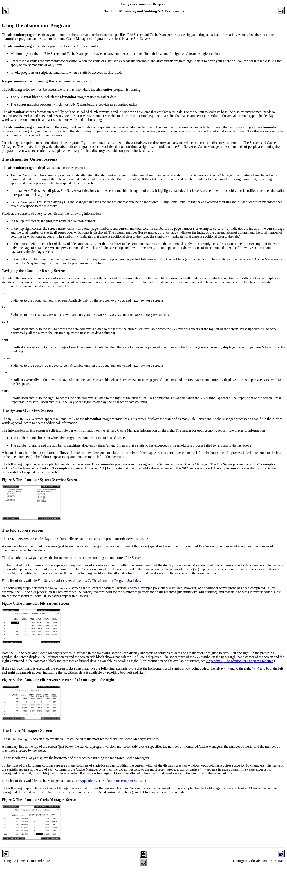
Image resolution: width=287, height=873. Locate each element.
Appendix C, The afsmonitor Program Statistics (106, 585)
